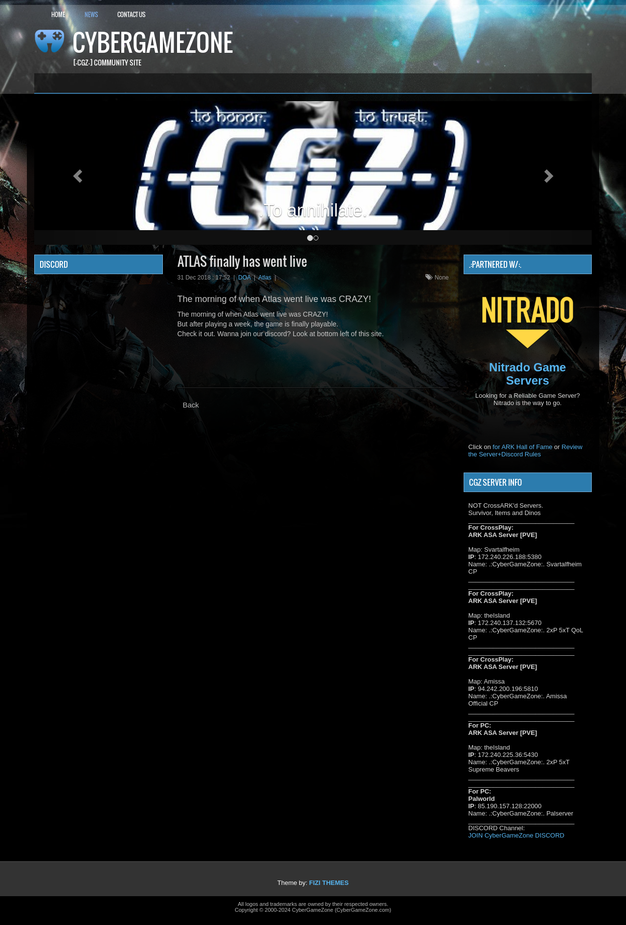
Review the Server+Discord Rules (525, 450)
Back (191, 405)
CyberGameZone (152, 42)
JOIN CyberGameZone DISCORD (517, 835)
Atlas (264, 277)
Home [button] (58, 14)
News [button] (91, 14)
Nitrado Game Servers (527, 374)
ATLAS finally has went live (242, 261)
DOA (244, 277)
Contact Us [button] (131, 14)
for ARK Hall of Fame (522, 447)
